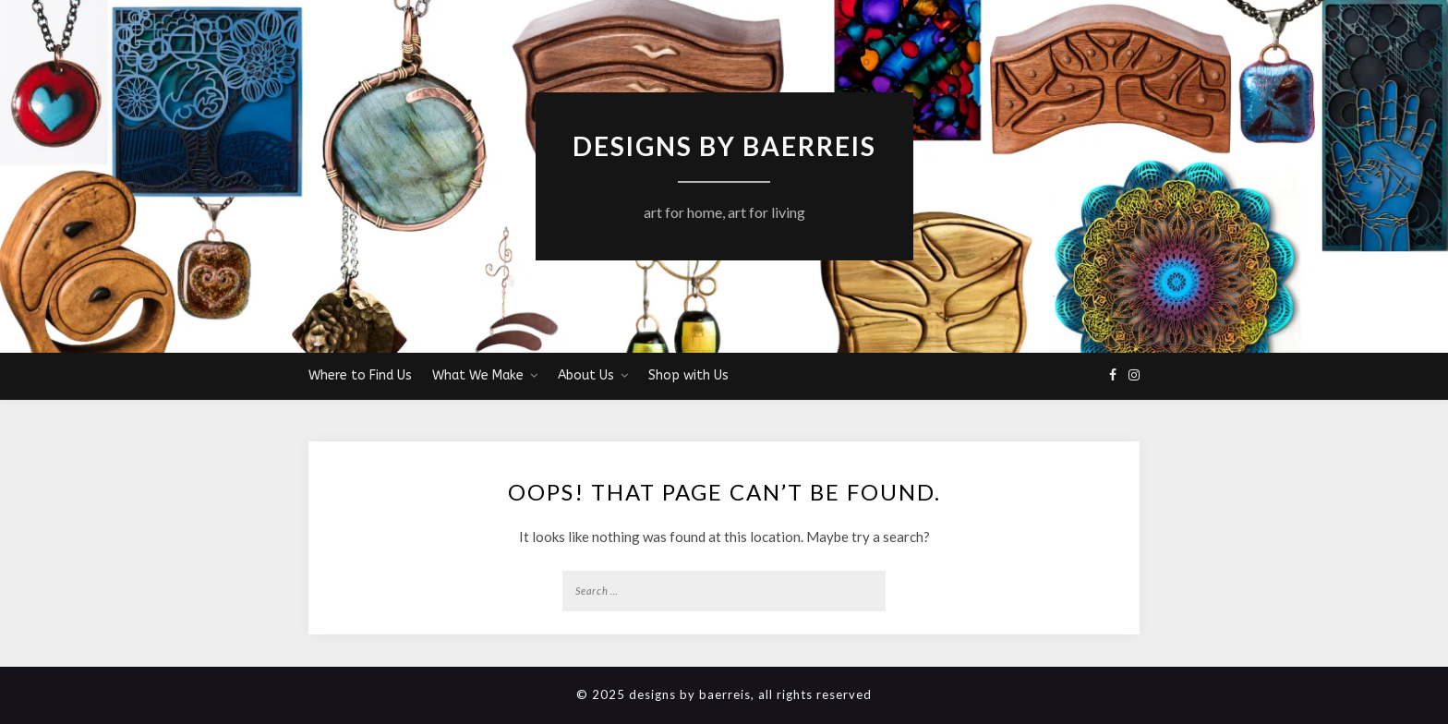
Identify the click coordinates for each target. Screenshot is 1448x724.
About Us (586, 375)
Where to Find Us (360, 375)
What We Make (478, 375)
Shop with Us (688, 375)
